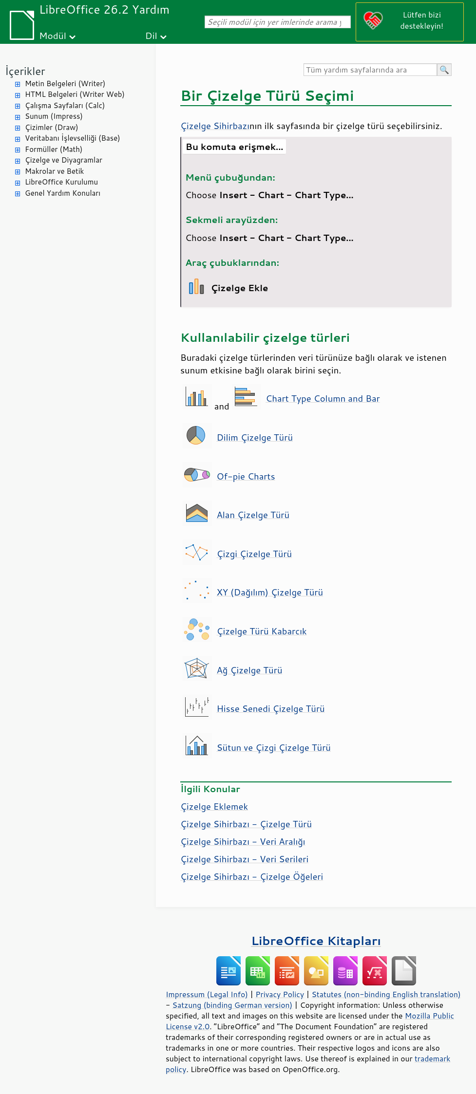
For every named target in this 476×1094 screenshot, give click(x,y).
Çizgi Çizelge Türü (254, 553)
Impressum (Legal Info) (207, 994)
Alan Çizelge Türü (252, 514)
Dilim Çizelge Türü (254, 437)
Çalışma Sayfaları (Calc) (65, 105)
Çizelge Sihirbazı (214, 125)
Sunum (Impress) (54, 116)
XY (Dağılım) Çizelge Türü (269, 592)
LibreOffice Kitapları (316, 940)
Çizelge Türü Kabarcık (261, 631)
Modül (52, 35)
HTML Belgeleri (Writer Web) (75, 94)
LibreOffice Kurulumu (61, 182)
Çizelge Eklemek (214, 806)
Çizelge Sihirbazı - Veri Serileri (244, 859)
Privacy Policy (279, 994)
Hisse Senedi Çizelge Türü (270, 708)
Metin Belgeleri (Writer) (65, 83)
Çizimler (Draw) (51, 127)
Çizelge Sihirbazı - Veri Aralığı (242, 841)
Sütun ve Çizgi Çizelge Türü (273, 747)
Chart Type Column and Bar (323, 398)
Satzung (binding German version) (232, 1005)
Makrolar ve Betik (54, 171)
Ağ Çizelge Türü (249, 670)
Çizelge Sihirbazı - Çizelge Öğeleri (251, 876)
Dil (151, 35)
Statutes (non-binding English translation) (385, 994)
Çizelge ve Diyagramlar (63, 160)
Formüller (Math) (53, 149)
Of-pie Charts (245, 476)
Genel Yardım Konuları (62, 193)
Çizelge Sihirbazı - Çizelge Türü (246, 823)
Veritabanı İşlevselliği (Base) (72, 138)
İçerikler (25, 70)
